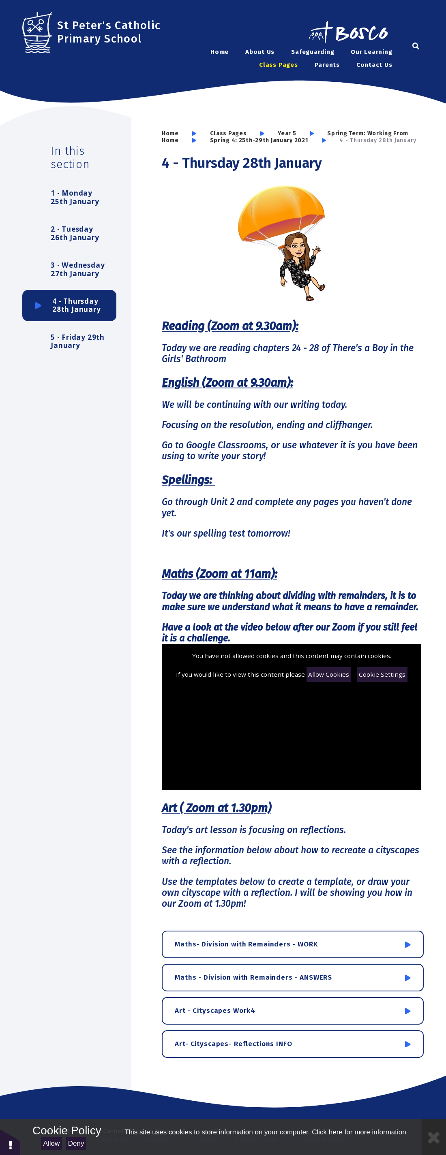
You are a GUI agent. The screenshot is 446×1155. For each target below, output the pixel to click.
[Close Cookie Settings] (434, 1137)
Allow (51, 1143)
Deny (76, 1143)
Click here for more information (359, 1132)
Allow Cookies (328, 674)
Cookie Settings (382, 674)
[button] (10, 1142)
